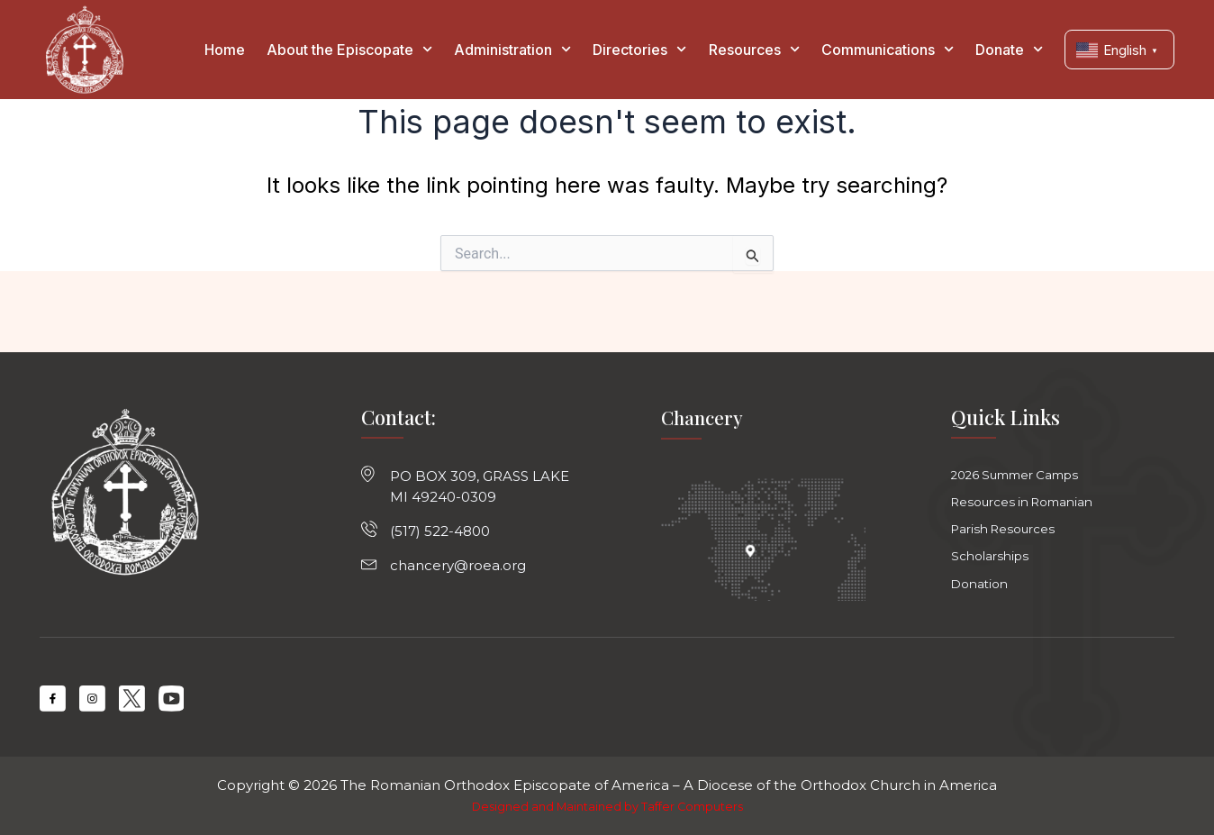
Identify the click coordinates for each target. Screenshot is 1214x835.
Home (224, 50)
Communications (887, 50)
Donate (1009, 50)
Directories (639, 50)
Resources (754, 50)
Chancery (704, 408)
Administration (512, 50)
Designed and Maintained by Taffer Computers (607, 806)
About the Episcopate (349, 50)
